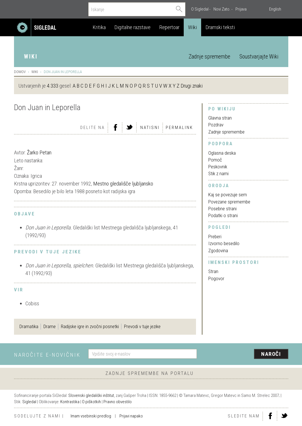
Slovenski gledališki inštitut (91, 395)
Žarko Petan (39, 152)
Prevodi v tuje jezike (142, 326)
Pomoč (215, 160)
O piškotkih (91, 401)
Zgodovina (218, 250)
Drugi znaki (192, 85)
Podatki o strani (223, 215)
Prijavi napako (131, 416)
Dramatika (28, 326)
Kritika (99, 27)
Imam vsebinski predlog (91, 416)
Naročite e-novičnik (47, 355)
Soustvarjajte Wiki (258, 56)
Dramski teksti (220, 27)
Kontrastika (69, 401)
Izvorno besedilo (223, 243)
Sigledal (29, 401)
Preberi (214, 236)
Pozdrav (215, 125)
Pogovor (216, 278)
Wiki (192, 27)
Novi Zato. (222, 9)
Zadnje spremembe (209, 56)
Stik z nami (218, 173)
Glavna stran (220, 118)
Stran (213, 271)
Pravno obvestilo (117, 401)
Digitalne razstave (132, 27)
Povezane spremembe (229, 202)
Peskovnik (217, 166)
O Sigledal (200, 9)
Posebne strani (222, 208)
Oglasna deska (222, 153)
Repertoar (169, 27)
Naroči (271, 354)
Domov (20, 72)
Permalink (179, 127)
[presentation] (246, 354)
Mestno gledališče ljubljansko (123, 183)
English (275, 9)
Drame (49, 326)
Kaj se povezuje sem (227, 194)
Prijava (241, 9)
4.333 (52, 85)
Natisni (150, 127)
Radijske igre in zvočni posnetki (90, 326)
